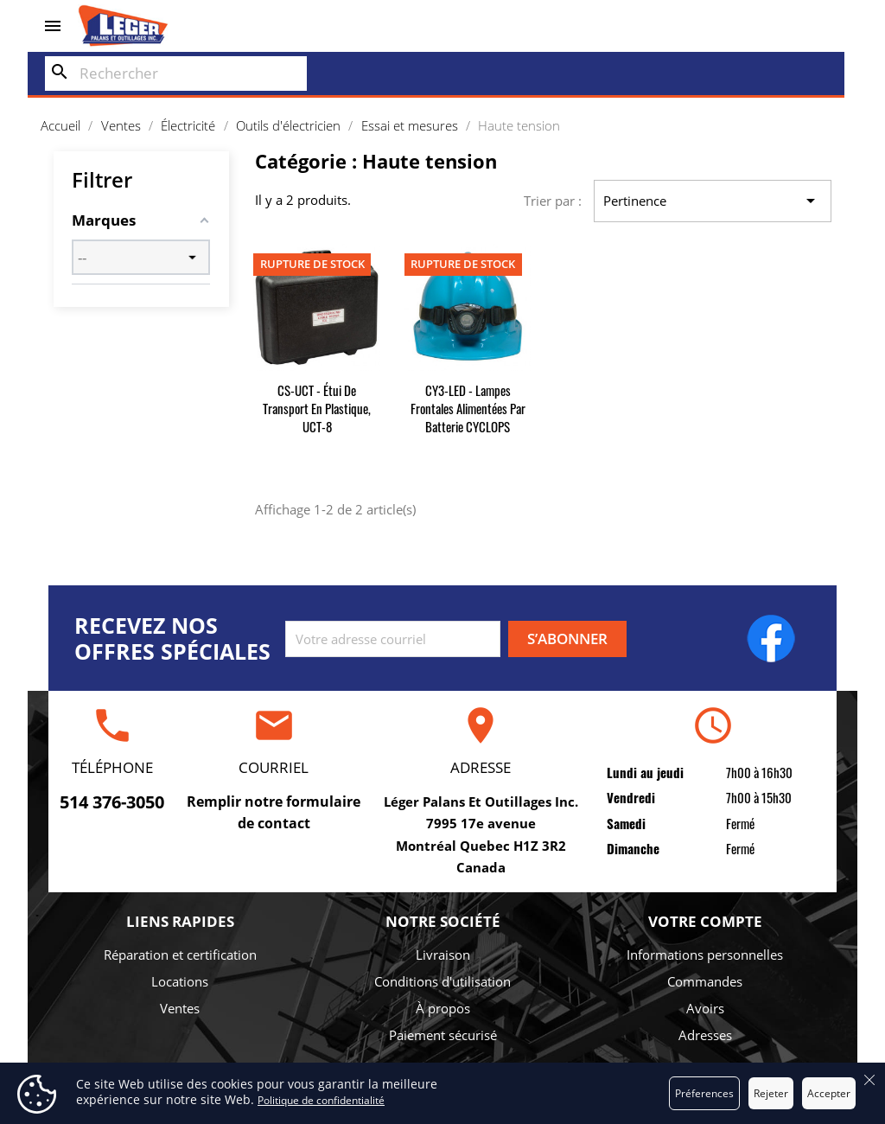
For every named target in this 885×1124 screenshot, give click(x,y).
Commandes (704, 981)
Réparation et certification (180, 954)
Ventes (180, 1008)
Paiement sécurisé (443, 1035)
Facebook (771, 638)
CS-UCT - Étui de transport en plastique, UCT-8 (317, 408)
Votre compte (705, 921)
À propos (443, 1008)
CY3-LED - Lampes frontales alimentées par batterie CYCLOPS (468, 408)
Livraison (443, 954)
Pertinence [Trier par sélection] (712, 201)
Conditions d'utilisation (442, 981)
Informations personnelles (705, 954)
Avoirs (705, 1008)
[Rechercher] (176, 73)
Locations (179, 981)
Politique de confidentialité (321, 1100)
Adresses (705, 1035)
